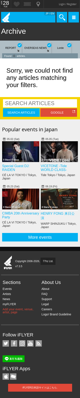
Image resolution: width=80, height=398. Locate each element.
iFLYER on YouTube (30, 343)
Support (46, 299)
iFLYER (8, 262)
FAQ (44, 294)
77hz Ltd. (48, 261)
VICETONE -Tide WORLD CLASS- (54, 168)
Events (7, 289)
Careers (46, 309)
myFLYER (9, 304)
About (45, 289)
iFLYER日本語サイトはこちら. (40, 387)
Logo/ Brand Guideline (56, 314)
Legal (45, 304)
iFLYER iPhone (6, 376)
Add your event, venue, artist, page (18, 311)
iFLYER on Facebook (14, 343)
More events (40, 237)
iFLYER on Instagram (22, 343)
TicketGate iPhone (13, 376)
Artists (7, 294)
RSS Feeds (38, 343)
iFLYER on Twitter (6, 343)
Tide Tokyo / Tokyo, (58, 175)
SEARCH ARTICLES (21, 112)
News (6, 299)
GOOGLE (57, 112)
